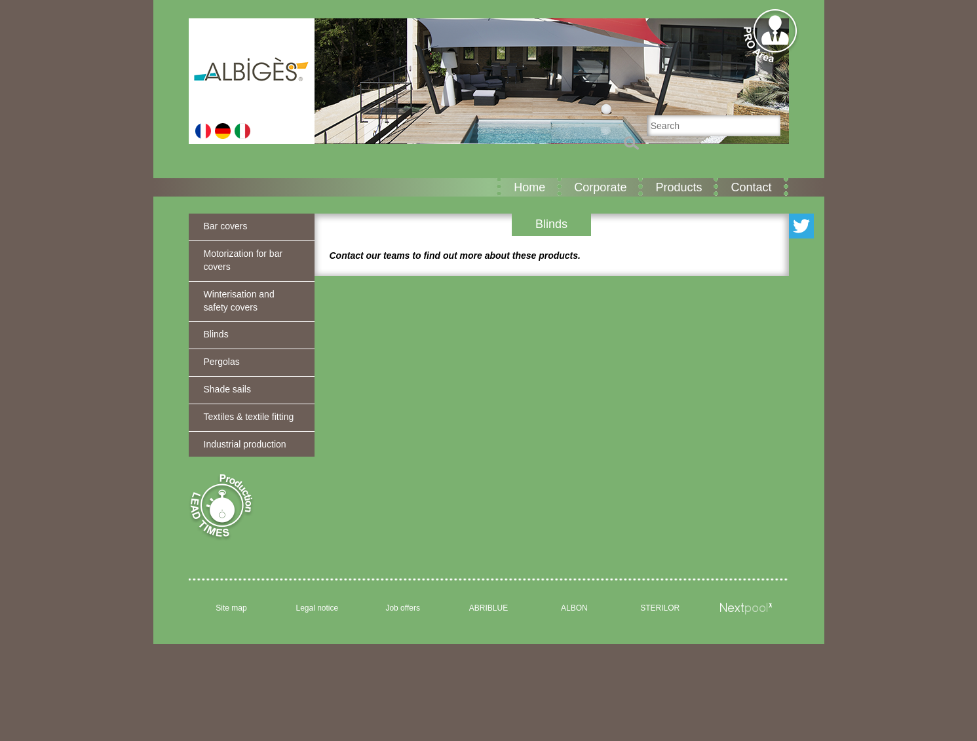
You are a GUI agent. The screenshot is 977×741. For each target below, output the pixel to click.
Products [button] (678, 187)
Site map (231, 608)
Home (529, 187)
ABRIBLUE (488, 608)
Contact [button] (751, 187)
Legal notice (317, 608)
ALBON (574, 608)
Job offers (402, 608)
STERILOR (660, 608)
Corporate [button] (600, 187)
